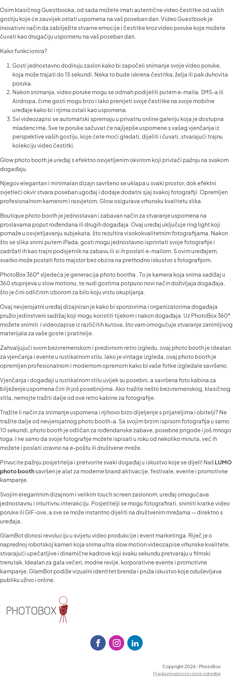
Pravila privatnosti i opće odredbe (187, 673)
